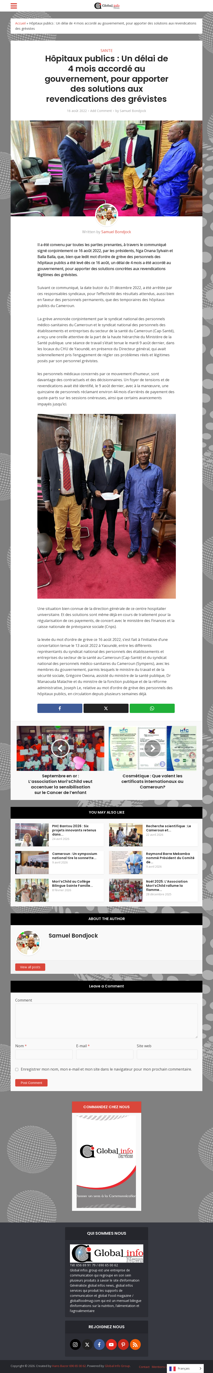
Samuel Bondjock (133, 111)
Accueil (20, 23)
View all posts (30, 967)
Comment (23, 1000)
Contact (144, 1367)
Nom (21, 1045)
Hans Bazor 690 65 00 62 (69, 1366)
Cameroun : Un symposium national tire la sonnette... (74, 855)
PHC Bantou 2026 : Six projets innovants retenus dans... (74, 830)
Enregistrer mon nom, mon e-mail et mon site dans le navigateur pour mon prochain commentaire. (106, 1069)
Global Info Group (117, 1366)
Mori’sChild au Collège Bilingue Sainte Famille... (72, 883)
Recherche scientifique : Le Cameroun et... (168, 828)
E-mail (83, 1045)
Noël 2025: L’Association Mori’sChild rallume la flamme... (167, 885)
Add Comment (101, 111)
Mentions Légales (164, 1367)
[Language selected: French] (185, 1368)
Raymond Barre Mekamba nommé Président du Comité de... (170, 857)
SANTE (107, 50)
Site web (144, 1045)
